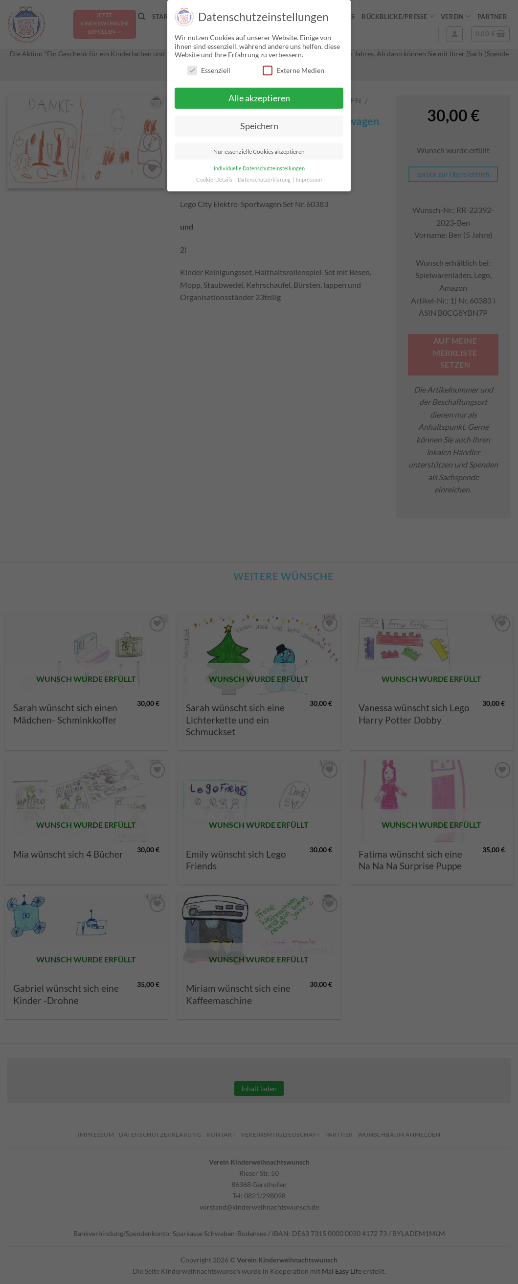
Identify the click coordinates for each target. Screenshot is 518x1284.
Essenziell (208, 70)
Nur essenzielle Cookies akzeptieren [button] (259, 151)
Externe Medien (293, 70)
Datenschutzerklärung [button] (265, 180)
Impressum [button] (309, 180)
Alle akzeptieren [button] (259, 98)
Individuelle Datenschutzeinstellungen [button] (259, 168)
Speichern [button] (259, 126)
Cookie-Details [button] (214, 180)
